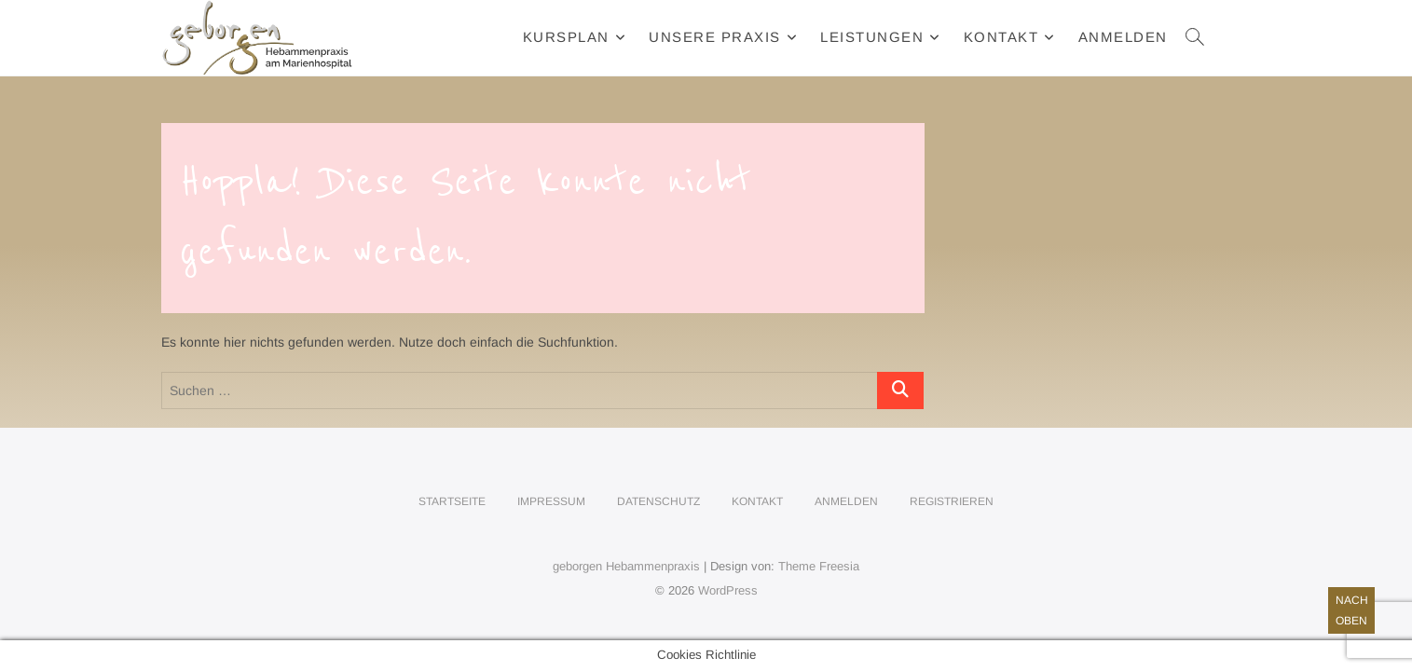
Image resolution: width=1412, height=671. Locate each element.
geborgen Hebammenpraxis (626, 566)
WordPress (728, 590)
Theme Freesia (818, 566)
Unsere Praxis (715, 37)
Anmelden (1123, 37)
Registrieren (952, 501)
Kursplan (566, 37)
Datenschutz (658, 501)
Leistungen (872, 37)
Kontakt (1001, 37)
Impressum (551, 501)
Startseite (452, 501)
